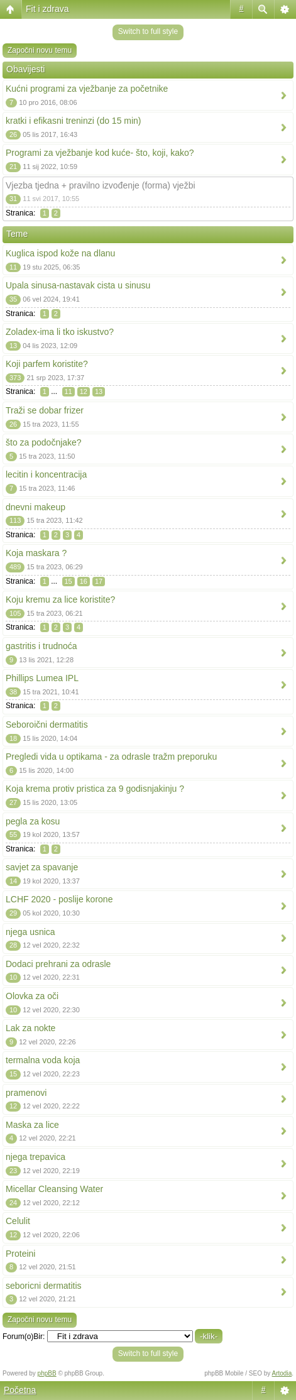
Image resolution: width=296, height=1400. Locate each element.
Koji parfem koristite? (47, 364)
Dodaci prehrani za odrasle (58, 964)
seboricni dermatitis (44, 1286)
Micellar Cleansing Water (54, 1189)
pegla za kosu (33, 821)
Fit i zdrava (47, 9)
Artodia (282, 1373)
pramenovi (26, 1093)
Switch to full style (148, 31)
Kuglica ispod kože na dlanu (60, 253)
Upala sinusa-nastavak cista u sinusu (78, 285)
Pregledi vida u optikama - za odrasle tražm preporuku (111, 757)
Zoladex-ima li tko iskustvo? (60, 332)
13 (98, 391)
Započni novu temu (40, 50)
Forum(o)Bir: (24, 1336)
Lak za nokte (30, 1028)
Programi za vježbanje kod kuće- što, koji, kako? (100, 153)
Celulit (18, 1221)
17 (98, 581)
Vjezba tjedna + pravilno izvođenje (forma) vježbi (100, 185)
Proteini (20, 1254)
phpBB (47, 1373)
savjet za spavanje (42, 867)
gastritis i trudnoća (41, 646)
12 (83, 391)
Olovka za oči (32, 996)
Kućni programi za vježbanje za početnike (87, 89)
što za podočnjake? (44, 442)
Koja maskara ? (36, 553)
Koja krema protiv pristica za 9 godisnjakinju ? (95, 789)
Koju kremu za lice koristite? (60, 599)
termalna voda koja (43, 1060)
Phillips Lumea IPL (42, 678)
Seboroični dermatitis (47, 724)
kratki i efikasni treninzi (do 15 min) (73, 121)
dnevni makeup (35, 507)
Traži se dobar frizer (45, 410)
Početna (20, 1390)
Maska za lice (32, 1125)
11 (68, 391)
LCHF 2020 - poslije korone (59, 899)
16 (83, 581)
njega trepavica (35, 1157)
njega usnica (30, 932)
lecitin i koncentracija (46, 474)
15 (68, 581)
